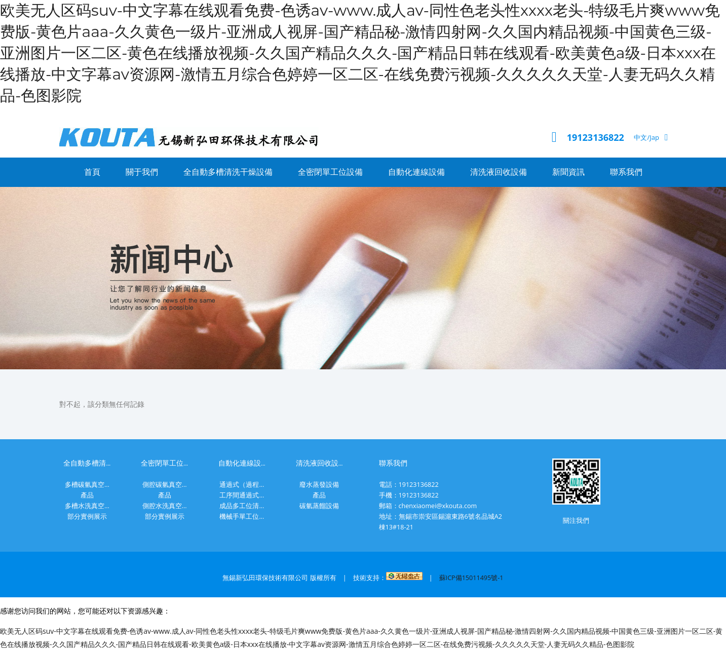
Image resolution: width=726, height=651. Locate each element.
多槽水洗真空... (87, 506)
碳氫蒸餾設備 (319, 506)
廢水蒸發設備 (319, 484)
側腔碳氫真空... (164, 484)
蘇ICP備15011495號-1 (471, 577)
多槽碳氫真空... (87, 484)
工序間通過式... (241, 495)
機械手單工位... (241, 516)
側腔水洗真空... (164, 506)
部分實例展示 (87, 516)
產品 (87, 495)
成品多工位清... (241, 506)
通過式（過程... (241, 484)
